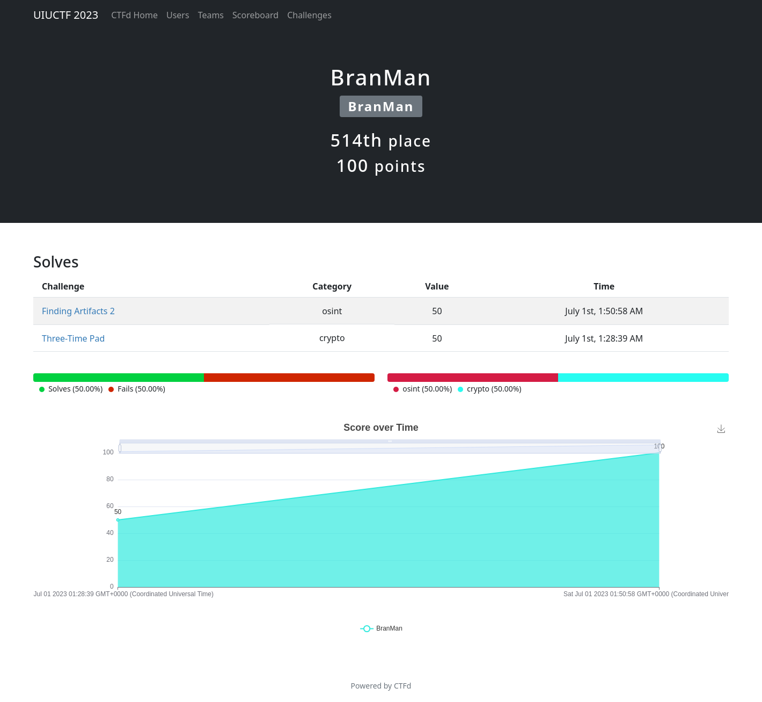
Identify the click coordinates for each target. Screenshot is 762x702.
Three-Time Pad (73, 338)
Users (177, 15)
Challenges (309, 15)
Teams (211, 15)
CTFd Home (134, 15)
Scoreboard (255, 15)
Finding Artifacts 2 (78, 311)
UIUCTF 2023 (65, 15)
